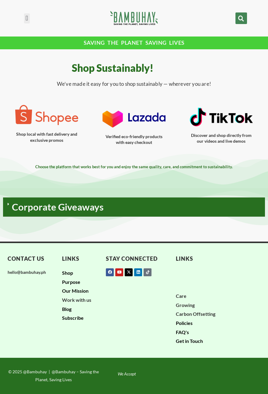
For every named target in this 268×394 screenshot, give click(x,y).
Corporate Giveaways (58, 207)
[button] (27, 18)
